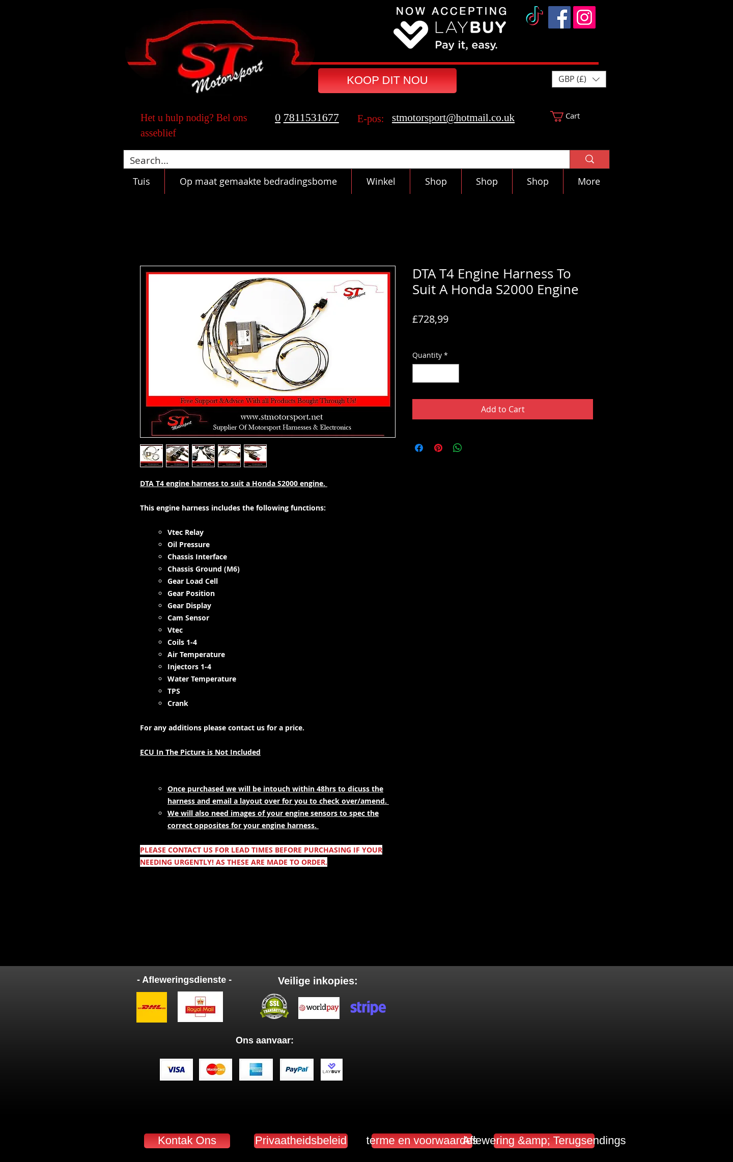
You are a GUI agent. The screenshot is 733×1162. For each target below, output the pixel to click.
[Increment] (451, 373)
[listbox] (579, 79)
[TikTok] (534, 17)
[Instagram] (584, 17)
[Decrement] (420, 373)
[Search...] (339, 160)
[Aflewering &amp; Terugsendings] (544, 1140)
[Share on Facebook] (419, 448)
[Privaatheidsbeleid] (301, 1140)
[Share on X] (477, 448)
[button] (579, 79)
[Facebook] (559, 17)
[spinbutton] (436, 373)
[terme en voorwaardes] (422, 1140)
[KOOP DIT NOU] (387, 80)
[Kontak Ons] (187, 1140)
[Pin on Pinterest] (438, 448)
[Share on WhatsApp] (458, 448)
